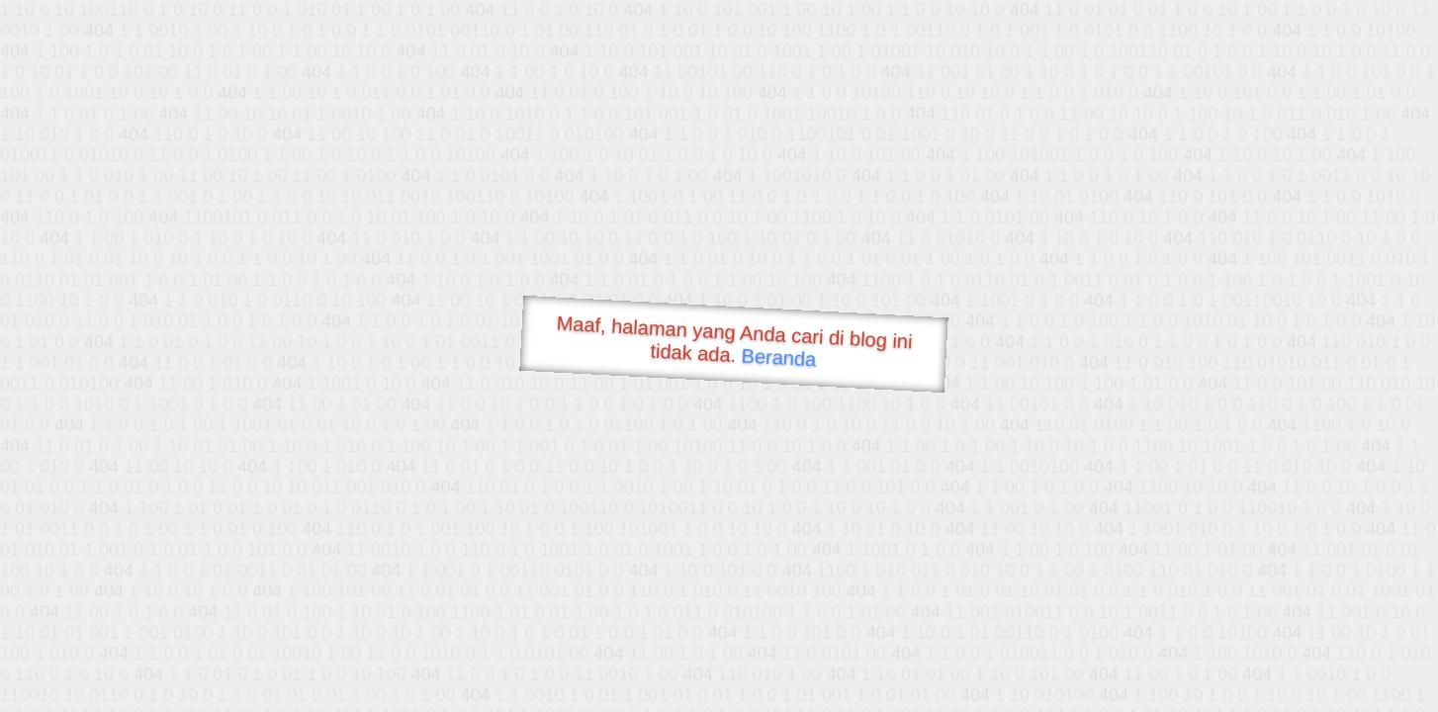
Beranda (779, 357)
